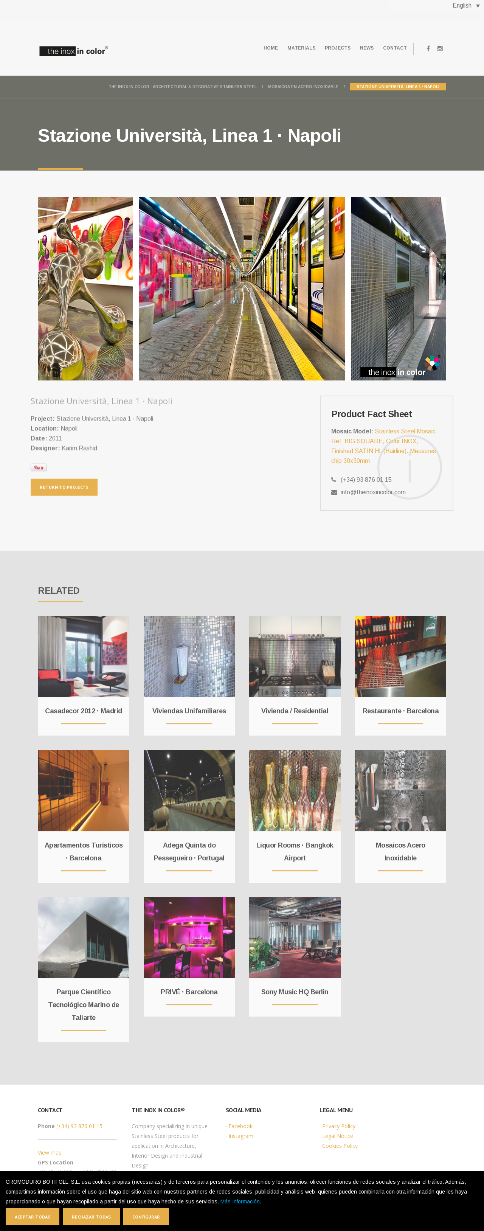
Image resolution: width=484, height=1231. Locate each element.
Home (252, 48)
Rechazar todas (91, 1217)
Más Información (240, 1201)
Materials (287, 48)
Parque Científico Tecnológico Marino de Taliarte (83, 1000)
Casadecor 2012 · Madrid (83, 706)
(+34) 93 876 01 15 (79, 1126)
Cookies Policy (340, 1145)
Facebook (240, 1126)
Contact (393, 48)
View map (50, 1152)
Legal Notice (337, 1135)
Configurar (146, 1217)
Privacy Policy (338, 1126)
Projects (327, 48)
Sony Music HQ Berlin (295, 987)
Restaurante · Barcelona (401, 706)
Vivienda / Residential (294, 706)
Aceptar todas (32, 1217)
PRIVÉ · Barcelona (189, 987)
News (360, 48)
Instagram (240, 1135)
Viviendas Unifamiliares (189, 706)
